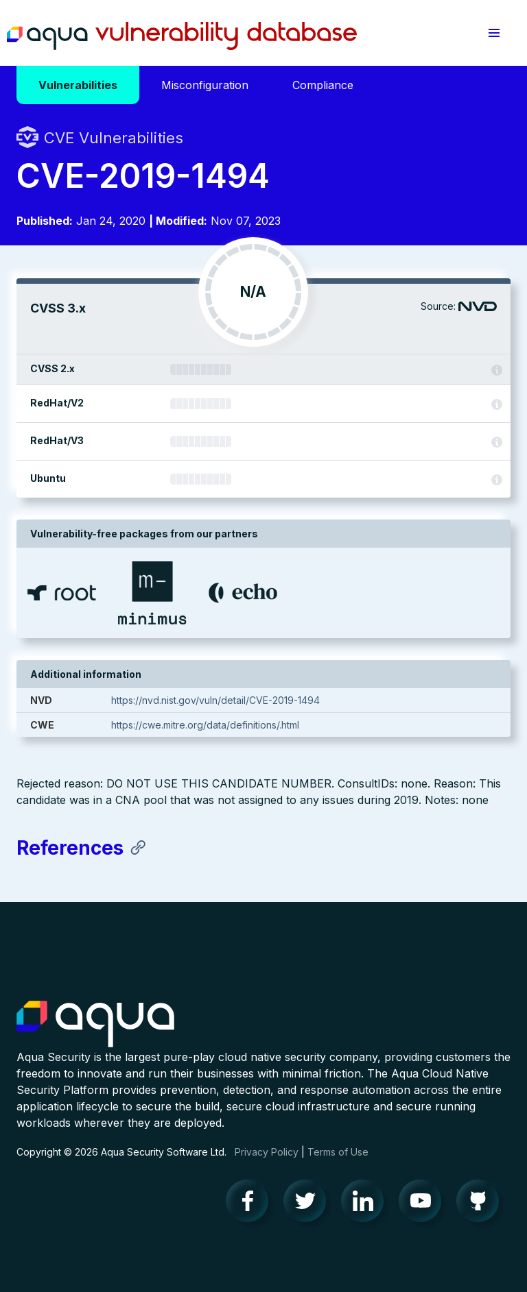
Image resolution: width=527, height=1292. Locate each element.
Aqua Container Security (95, 1025)
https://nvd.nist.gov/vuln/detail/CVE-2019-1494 (215, 700)
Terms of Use (337, 1152)
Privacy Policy (266, 1152)
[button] (494, 33)
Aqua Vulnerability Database (182, 36)
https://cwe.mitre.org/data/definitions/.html (205, 725)
